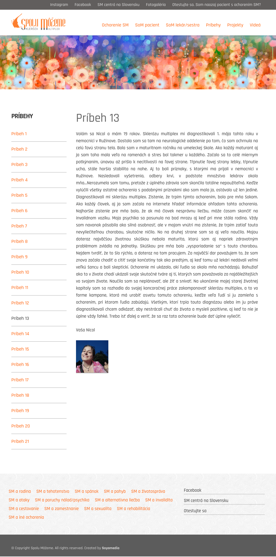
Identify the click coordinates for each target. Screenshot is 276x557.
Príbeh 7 (19, 226)
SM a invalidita (159, 500)
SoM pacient (147, 25)
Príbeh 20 (20, 426)
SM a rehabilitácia (133, 509)
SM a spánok (86, 492)
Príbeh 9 (19, 257)
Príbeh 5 (19, 195)
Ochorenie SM (115, 25)
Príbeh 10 (20, 272)
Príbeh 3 (19, 164)
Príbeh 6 (19, 211)
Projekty (235, 25)
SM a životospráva (148, 492)
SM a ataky (19, 500)
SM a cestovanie (24, 509)
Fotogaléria (156, 5)
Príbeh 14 (20, 334)
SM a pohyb (115, 492)
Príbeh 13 (20, 318)
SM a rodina (20, 492)
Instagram (59, 5)
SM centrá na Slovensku (119, 5)
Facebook (83, 5)
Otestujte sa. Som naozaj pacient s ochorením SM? (217, 5)
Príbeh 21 (20, 441)
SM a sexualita (97, 509)
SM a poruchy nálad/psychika (62, 500)
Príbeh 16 (20, 364)
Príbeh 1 (19, 134)
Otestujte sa (195, 511)
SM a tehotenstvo (52, 492)
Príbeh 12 (20, 303)
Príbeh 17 (20, 380)
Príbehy (213, 25)
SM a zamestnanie (61, 509)
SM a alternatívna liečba (117, 500)
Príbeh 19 (20, 410)
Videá (255, 25)
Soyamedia (110, 548)
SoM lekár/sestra (182, 25)
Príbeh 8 (19, 241)
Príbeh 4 (19, 180)
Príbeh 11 (19, 287)
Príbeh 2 (19, 149)
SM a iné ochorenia (26, 518)
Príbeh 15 (20, 349)
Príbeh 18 (20, 395)
